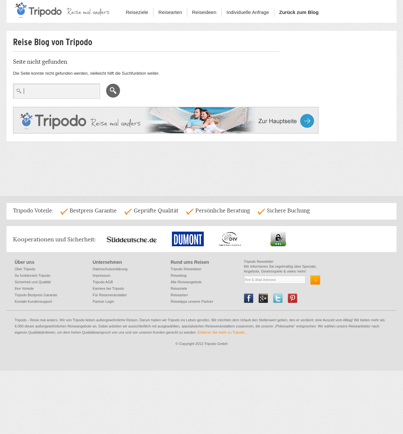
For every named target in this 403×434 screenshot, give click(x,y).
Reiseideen (204, 12)
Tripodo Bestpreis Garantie (36, 295)
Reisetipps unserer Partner (192, 301)
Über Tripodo (25, 269)
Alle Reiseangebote (186, 282)
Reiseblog (179, 275)
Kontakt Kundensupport (33, 301)
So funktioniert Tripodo (32, 275)
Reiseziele (137, 12)
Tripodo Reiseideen (186, 269)
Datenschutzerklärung (110, 269)
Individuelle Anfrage (248, 12)
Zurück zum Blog (299, 12)
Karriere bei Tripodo (108, 288)
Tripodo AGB (103, 282)
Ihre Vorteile (24, 288)
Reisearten (170, 12)
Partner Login (103, 301)
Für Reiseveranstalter (110, 295)
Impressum (101, 275)
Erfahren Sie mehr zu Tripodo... (223, 332)
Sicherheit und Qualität (33, 282)
